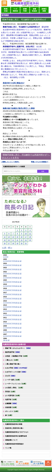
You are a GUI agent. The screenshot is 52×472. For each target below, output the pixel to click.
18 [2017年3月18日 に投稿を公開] (30, 237)
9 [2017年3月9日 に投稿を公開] (21, 233)
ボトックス (12, 411)
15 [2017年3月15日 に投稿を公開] (17, 237)
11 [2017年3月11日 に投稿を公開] (30, 233)
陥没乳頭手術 (13, 352)
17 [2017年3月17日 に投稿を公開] (26, 237)
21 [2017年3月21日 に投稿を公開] (13, 240)
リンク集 (8, 448)
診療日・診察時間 (44, 10)
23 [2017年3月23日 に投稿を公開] (22, 240)
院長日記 (5, 10)
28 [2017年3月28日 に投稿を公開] (13, 243)
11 (18, 261)
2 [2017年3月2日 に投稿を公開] (21, 230)
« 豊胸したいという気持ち (10, 162)
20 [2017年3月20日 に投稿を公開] (9, 240)
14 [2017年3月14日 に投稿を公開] (13, 237)
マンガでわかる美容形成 (15, 10)
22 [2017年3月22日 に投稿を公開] (17, 240)
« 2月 (4, 248)
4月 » (10, 248)
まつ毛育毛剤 (13, 395)
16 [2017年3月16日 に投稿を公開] (22, 237)
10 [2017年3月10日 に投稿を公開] (26, 233)
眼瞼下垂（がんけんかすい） (18, 348)
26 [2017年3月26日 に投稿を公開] (5, 243)
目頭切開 (11, 407)
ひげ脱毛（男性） (14, 388)
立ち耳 (10, 376)
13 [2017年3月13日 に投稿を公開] (9, 237)
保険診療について (11, 440)
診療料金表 (34, 10)
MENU (4, 3)
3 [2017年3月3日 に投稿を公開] (25, 230)
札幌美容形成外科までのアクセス (16, 432)
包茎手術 (11, 399)
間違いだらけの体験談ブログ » (41, 162)
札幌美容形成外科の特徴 (13, 424)
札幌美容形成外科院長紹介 (14, 444)
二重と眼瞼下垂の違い (13, 364)
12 (20, 261)
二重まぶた (12, 360)
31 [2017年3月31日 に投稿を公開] (26, 243)
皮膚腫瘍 (11, 403)
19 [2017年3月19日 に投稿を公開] (5, 240)
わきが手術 (16, 368)
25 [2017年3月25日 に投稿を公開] (30, 240)
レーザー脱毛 (13, 380)
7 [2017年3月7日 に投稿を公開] (13, 233)
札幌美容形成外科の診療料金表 (16, 436)
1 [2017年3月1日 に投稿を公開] (17, 230)
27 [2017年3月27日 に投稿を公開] (9, 243)
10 (16, 261)
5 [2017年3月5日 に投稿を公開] (4, 233)
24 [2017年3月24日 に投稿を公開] (26, 240)
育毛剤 (10, 391)
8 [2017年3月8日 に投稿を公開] (17, 233)
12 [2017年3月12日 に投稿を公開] (5, 237)
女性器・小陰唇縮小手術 (16, 356)
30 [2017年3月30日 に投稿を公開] (22, 243)
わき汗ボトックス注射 (16, 372)
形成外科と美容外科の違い (14, 428)
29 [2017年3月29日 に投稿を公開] (17, 243)
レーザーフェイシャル (16, 384)
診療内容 (25, 10)
